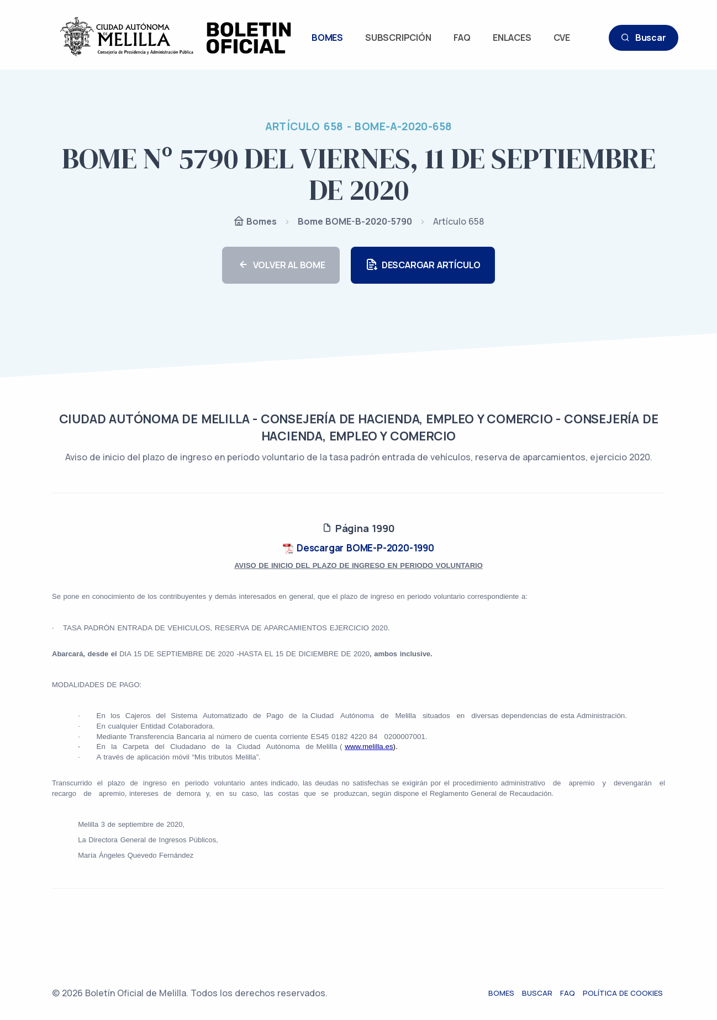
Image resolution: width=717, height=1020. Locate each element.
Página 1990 (358, 528)
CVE (561, 37)
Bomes (255, 222)
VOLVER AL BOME (280, 265)
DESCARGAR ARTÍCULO (423, 265)
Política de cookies (625, 993)
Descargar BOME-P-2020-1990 (358, 547)
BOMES (327, 37)
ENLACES (512, 37)
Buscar (643, 37)
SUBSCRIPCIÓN (398, 37)
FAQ (462, 37)
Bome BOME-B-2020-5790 (355, 221)
